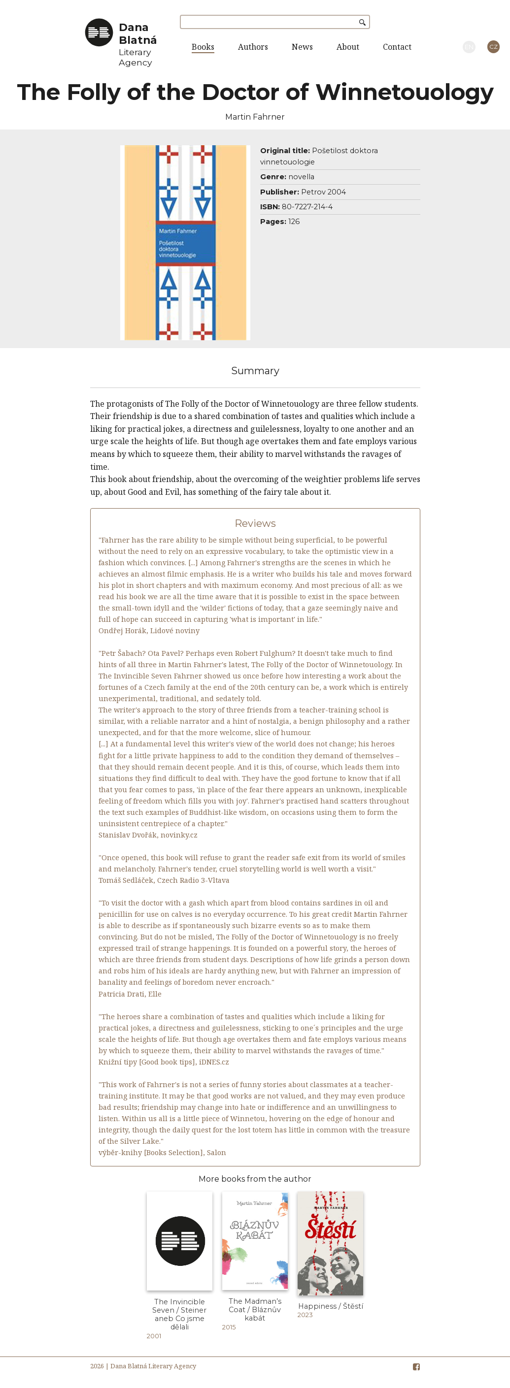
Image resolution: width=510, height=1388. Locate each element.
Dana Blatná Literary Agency (153, 1365)
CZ (493, 46)
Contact (397, 46)
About (348, 46)
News (302, 46)
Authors (253, 46)
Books (203, 46)
